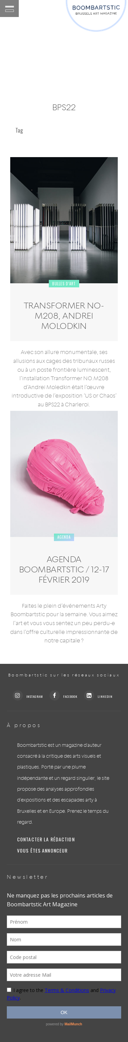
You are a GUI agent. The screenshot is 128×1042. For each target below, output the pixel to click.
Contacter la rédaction (46, 840)
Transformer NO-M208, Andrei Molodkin (64, 315)
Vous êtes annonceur (42, 851)
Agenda (64, 537)
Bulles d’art (64, 283)
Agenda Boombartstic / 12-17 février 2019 (64, 569)
